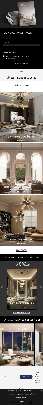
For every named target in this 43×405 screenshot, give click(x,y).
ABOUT (21, 387)
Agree (22, 402)
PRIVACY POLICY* (37, 381)
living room (21, 84)
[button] (41, 287)
